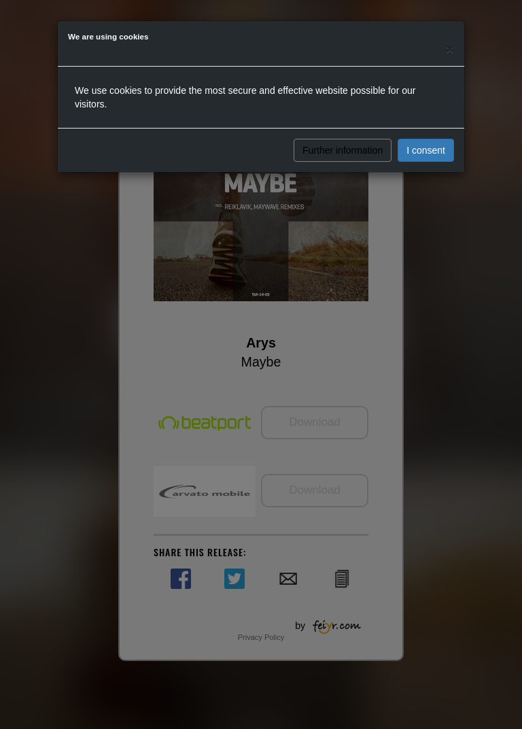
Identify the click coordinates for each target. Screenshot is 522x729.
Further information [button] (342, 150)
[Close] (450, 48)
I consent (425, 150)
